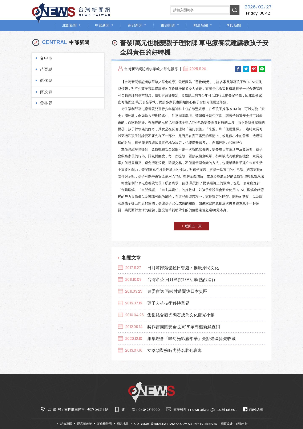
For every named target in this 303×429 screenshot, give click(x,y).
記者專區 (66, 424)
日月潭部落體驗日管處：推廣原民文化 (183, 268)
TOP (292, 413)
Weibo (254, 69)
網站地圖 (123, 424)
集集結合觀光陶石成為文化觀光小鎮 (181, 315)
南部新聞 (135, 25)
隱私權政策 (84, 424)
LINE (262, 69)
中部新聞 (102, 25)
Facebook (238, 69)
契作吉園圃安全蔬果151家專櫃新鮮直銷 (183, 327)
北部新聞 (69, 25)
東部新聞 (168, 25)
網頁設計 (227, 424)
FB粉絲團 (253, 409)
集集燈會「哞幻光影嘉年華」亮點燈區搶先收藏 (191, 339)
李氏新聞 (233, 25)
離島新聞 (201, 25)
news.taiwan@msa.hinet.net (213, 409)
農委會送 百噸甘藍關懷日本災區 (177, 291)
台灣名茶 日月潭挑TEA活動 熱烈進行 (181, 279)
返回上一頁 (193, 226)
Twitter (246, 69)
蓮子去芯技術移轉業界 (168, 303)
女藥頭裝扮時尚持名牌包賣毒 (174, 350)
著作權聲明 (104, 424)
